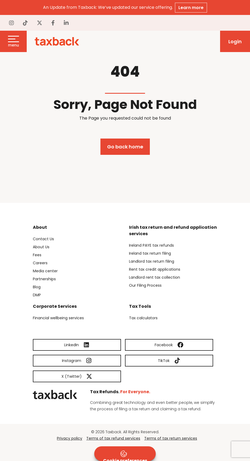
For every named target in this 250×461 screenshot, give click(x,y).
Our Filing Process (145, 285)
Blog (37, 287)
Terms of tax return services (170, 438)
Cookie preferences (125, 456)
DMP (37, 295)
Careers (40, 263)
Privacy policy (69, 438)
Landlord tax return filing (151, 261)
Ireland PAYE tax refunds (151, 245)
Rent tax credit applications (154, 269)
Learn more (191, 8)
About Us (41, 247)
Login (235, 41)
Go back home (125, 146)
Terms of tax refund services (113, 438)
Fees (37, 255)
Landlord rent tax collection (154, 277)
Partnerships (44, 279)
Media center (45, 271)
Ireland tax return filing (150, 253)
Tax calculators (143, 318)
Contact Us (43, 239)
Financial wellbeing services (58, 318)
